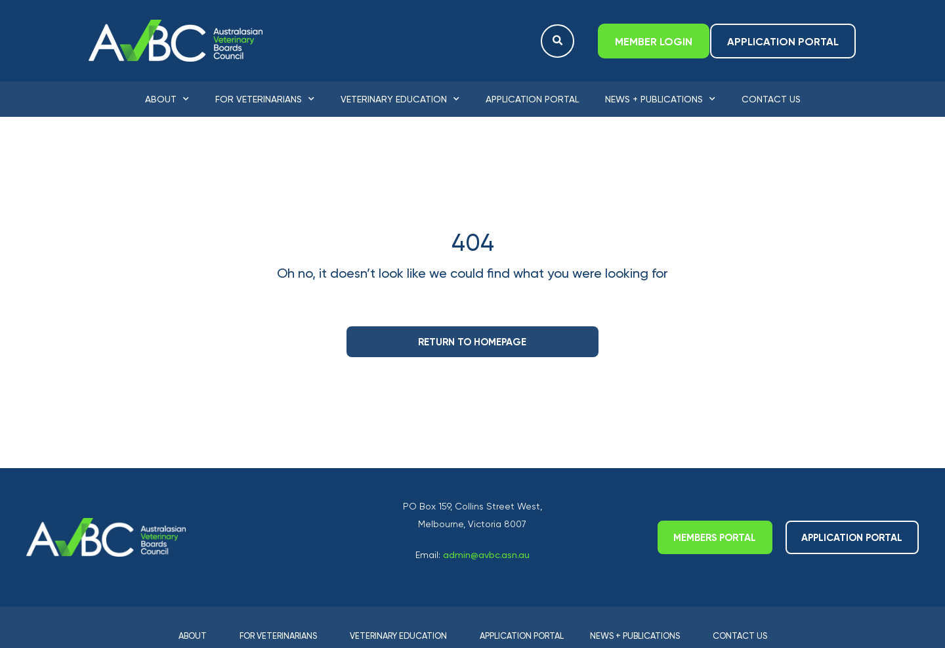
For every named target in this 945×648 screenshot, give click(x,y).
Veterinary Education (400, 99)
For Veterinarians (264, 99)
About (167, 99)
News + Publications (660, 99)
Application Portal (532, 99)
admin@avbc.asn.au (486, 555)
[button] (557, 41)
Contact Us (771, 99)
